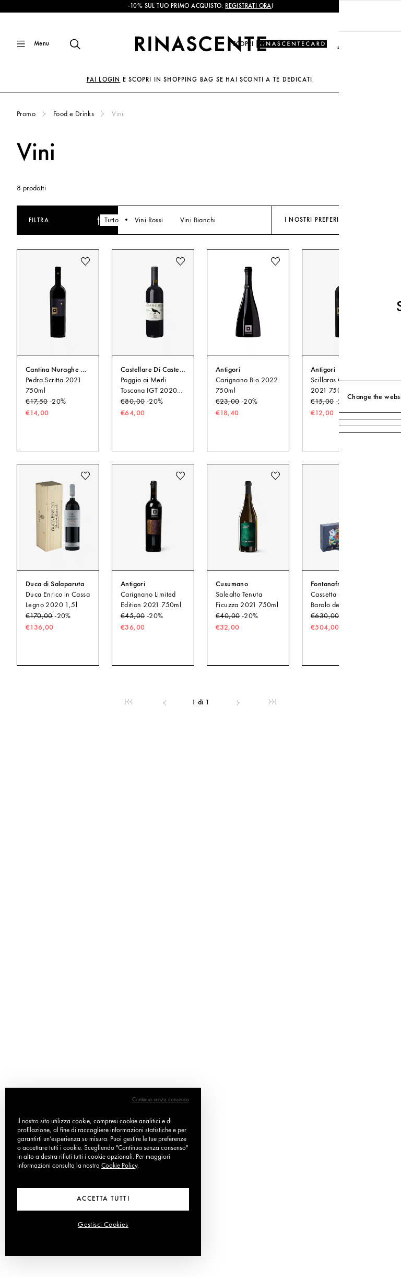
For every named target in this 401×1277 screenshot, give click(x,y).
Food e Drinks (73, 114)
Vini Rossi (182, 220)
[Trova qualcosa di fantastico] (69, 44)
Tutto (145, 220)
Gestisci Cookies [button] (103, 1224)
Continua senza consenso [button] (160, 1100)
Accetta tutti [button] (103, 1198)
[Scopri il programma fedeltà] (280, 44)
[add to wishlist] (85, 261)
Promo (26, 114)
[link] (128, 702)
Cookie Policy (119, 1165)
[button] (342, 44)
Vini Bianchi (232, 220)
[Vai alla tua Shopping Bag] (376, 44)
